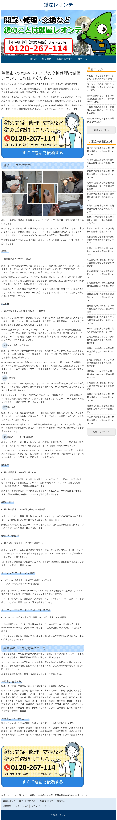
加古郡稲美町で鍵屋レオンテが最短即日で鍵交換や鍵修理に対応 (100, 263)
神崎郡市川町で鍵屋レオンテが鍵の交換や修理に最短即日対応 (100, 308)
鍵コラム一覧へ (101, 130)
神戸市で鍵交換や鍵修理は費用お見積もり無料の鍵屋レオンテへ (100, 151)
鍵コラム (82, 59)
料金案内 (46, 59)
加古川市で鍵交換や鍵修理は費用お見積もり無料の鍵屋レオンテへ (100, 220)
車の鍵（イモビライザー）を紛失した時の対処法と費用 (100, 77)
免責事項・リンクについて (15, 806)
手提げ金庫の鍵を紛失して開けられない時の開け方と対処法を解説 (100, 110)
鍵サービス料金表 (27, 801)
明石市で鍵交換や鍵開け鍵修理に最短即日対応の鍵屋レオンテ (100, 163)
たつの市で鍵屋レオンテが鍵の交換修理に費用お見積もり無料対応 (100, 363)
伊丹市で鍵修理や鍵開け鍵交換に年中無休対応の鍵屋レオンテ (100, 197)
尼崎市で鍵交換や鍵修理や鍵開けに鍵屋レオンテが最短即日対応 (100, 185)
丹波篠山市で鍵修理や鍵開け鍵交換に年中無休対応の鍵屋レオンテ (100, 374)
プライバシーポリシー (41, 806)
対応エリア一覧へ (101, 432)
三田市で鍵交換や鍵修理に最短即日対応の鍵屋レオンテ (100, 330)
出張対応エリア (65, 59)
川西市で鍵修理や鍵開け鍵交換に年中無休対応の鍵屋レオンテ (100, 251)
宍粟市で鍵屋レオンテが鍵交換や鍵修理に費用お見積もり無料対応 (100, 340)
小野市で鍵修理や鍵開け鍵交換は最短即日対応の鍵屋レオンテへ (100, 208)
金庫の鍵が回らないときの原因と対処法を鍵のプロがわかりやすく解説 (100, 98)
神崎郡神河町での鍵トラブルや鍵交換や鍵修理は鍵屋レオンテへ (100, 320)
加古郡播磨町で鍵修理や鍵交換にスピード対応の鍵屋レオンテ (100, 274)
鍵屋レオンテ (9, 801)
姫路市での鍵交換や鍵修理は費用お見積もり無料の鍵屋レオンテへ (100, 409)
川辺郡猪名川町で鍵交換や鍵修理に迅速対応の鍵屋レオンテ (100, 286)
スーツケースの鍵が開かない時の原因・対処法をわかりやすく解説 (100, 87)
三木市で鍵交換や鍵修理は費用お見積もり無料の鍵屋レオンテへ (100, 420)
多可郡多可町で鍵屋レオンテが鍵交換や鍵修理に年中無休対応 (100, 386)
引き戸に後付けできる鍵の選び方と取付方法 (100, 120)
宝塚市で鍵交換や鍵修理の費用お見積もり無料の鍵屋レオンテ (100, 351)
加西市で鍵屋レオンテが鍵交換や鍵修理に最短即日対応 (100, 230)
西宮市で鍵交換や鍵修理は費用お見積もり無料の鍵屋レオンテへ (100, 397)
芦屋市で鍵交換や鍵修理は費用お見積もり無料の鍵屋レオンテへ (100, 174)
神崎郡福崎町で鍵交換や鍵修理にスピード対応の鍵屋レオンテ (100, 297)
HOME (33, 59)
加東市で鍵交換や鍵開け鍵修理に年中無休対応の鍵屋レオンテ (100, 240)
